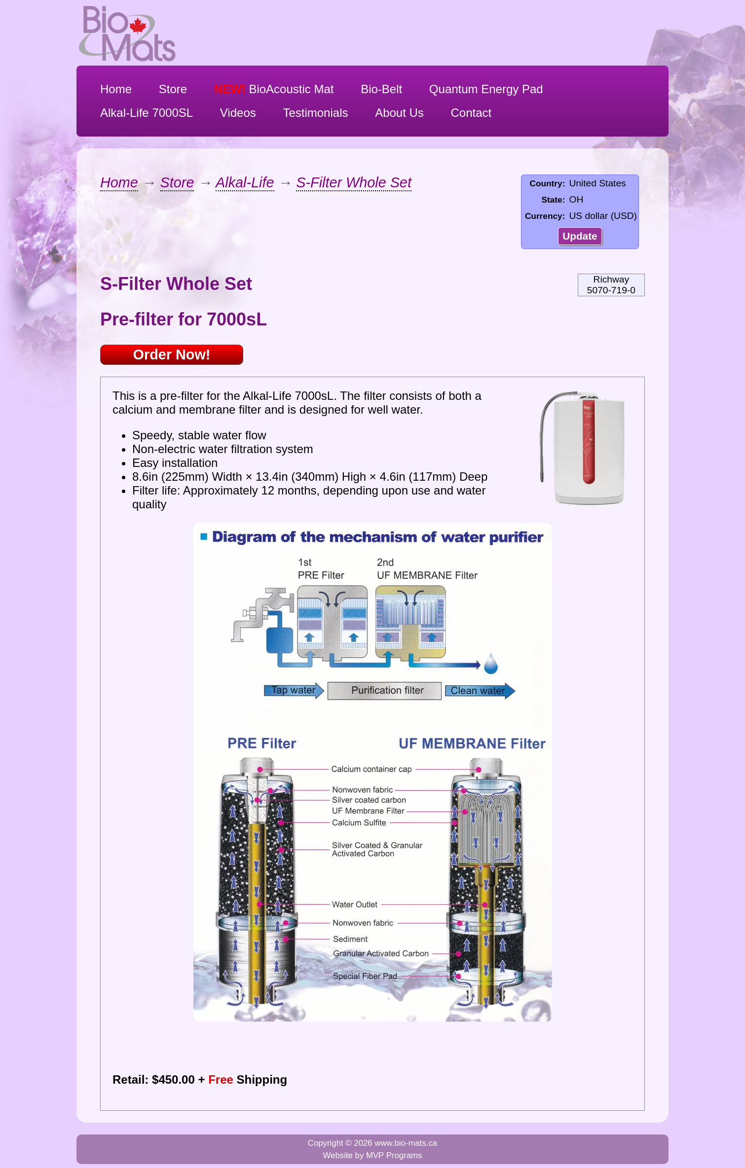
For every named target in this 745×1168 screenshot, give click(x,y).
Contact (471, 112)
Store (173, 89)
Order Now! (172, 354)
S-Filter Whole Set (353, 182)
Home (116, 89)
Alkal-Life (245, 182)
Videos (238, 112)
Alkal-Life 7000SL (146, 112)
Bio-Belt (381, 89)
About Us (399, 112)
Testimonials (315, 112)
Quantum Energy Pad (486, 89)
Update (579, 236)
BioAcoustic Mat (274, 89)
